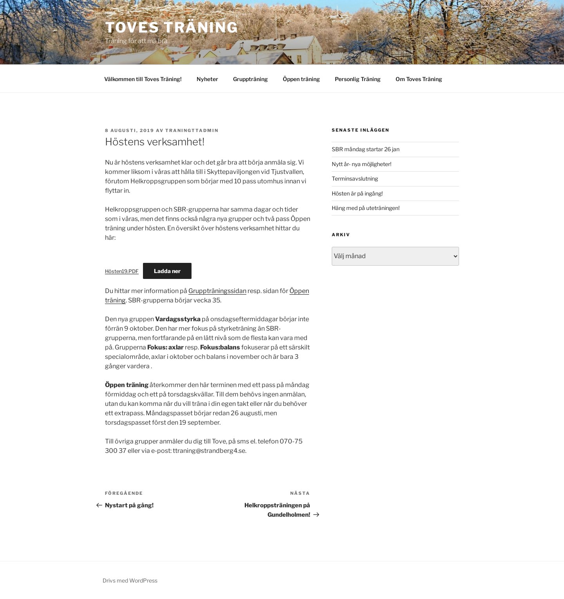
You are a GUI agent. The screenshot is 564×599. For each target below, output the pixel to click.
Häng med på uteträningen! (366, 207)
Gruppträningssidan (217, 291)
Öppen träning (301, 79)
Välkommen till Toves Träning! (143, 79)
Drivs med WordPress (130, 580)
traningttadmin (192, 130)
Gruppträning (250, 79)
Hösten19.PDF (122, 271)
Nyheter (207, 79)
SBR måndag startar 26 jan (366, 149)
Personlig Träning (358, 79)
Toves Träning (171, 27)
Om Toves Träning (419, 79)
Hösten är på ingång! (357, 193)
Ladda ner (167, 271)
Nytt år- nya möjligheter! (361, 164)
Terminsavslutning (355, 178)
